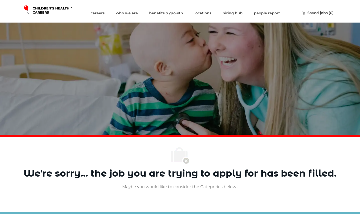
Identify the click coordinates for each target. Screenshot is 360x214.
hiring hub (233, 13)
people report (267, 13)
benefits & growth (166, 13)
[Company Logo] (54, 11)
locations (202, 13)
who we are (127, 13)
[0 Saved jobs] (318, 13)
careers (98, 13)
